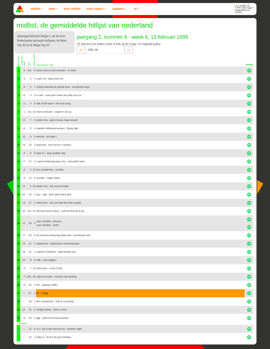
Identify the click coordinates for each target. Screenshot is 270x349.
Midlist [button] (35, 8)
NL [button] (135, 8)
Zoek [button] (52, 8)
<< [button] (81, 49)
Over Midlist (72, 8)
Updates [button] (118, 8)
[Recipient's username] (105, 49)
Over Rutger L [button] (95, 8)
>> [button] (128, 49)
